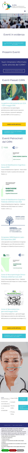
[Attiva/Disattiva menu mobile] (25, 11)
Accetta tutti (5, 450)
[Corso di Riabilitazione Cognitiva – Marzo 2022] (14, 154)
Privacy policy (20, 450)
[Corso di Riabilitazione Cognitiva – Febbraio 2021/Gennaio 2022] (14, 188)
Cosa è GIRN (14, 398)
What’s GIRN (12, 407)
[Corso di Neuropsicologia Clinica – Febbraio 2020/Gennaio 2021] (14, 262)
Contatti (13, 402)
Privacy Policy (13, 413)
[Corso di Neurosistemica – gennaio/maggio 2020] (14, 298)
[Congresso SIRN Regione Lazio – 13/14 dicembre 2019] (14, 224)
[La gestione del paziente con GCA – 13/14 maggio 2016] (14, 92)
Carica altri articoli (14, 124)
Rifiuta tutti (12, 450)
